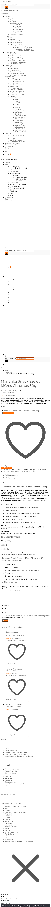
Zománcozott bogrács (17, 60)
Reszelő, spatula (20, 117)
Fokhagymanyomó (16, 88)
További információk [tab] (11, 475)
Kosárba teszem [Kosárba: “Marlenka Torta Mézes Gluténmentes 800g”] (12, 715)
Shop (6, 151)
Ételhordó (18, 112)
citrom (12, 471)
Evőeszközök (19, 81)
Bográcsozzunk (10, 52)
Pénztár (8, 834)
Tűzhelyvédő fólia (20, 132)
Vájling (12, 194)
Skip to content (6, 1)
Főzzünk (7, 36)
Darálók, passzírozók (17, 89)
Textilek (12, 138)
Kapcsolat (8, 201)
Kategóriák (5, 13)
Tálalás (12, 78)
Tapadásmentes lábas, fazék (24, 50)
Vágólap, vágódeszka (17, 91)
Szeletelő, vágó (20, 128)
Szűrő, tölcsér (19, 98)
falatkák (17, 471)
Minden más (9, 137)
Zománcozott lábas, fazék (23, 47)
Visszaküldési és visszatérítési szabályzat (19, 760)
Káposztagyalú (20, 125)
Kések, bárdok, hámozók (18, 85)
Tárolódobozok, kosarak (18, 141)
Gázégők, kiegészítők (17, 73)
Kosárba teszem (8, 413)
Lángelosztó (19, 120)
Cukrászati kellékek (16, 23)
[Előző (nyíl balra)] (1, 900)
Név (4, 613)
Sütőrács (18, 107)
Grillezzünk (8, 65)
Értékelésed (6, 594)
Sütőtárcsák (14, 68)
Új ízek (7, 148)
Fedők (17, 99)
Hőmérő (17, 104)
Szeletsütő (13, 21)
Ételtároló (18, 114)
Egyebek (13, 96)
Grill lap (12, 67)
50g (8, 471)
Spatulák (18, 26)
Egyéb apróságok (16, 140)
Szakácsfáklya (19, 31)
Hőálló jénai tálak (21, 179)
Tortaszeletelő (19, 33)
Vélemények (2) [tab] (10, 479)
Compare (8, 150)
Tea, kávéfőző (19, 111)
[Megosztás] (5, 898)
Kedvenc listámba (11, 831)
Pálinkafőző (13, 39)
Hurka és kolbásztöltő (17, 93)
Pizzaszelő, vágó (20, 130)
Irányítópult (9, 825)
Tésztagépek (14, 83)
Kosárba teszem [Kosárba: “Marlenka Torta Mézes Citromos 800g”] (12, 679)
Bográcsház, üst (15, 54)
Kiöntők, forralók (15, 41)
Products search (10, 5)
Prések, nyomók (15, 86)
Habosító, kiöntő (20, 115)
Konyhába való (10, 76)
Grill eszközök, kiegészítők (18, 75)
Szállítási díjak (9, 197)
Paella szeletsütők (16, 72)
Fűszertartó (19, 119)
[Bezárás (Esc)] (7, 898)
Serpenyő (13, 20)
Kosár (7, 833)
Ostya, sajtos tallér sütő (17, 34)
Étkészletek (19, 80)
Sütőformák (19, 29)
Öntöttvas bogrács (16, 63)
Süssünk (7, 16)
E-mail (4, 616)
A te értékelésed (8, 591)
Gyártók (7, 823)
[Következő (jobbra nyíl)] (3, 900)
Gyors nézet (22, 644)
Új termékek (9, 146)
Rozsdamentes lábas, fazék (24, 49)
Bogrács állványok (16, 57)
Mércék (17, 24)
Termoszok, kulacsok (17, 135)
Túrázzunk (8, 133)
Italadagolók (19, 122)
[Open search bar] (6, 249)
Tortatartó (18, 28)
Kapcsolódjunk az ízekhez (9, 10)
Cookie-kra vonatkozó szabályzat (16, 758)
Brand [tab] (7, 477)
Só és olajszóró (20, 127)
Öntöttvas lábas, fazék (22, 46)
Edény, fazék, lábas (16, 44)
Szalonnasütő (14, 70)
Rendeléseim (9, 838)
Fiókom (7, 753)
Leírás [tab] (7, 474)
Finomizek (8, 818)
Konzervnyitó (19, 124)
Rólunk (7, 840)
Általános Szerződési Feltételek (16, 756)
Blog (6, 199)
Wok (11, 37)
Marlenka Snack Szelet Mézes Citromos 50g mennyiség (20, 411)
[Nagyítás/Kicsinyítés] (1, 898)
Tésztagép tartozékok (17, 94)
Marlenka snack (26, 471)
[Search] (6, 7)
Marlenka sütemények (12, 143)
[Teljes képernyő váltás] (3, 898)
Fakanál (17, 102)
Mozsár (17, 101)
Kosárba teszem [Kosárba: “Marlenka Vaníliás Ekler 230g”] (12, 644)
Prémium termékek (11, 145)
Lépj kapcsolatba (11, 755)
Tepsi (11, 18)
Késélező (18, 109)
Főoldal (7, 162)
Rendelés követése (12, 836)
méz (33, 471)
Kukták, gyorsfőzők (16, 42)
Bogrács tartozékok (16, 59)
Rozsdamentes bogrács (18, 62)
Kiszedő (17, 106)
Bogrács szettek (15, 55)
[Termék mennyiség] (42, 411)
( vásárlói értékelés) (7, 392)
